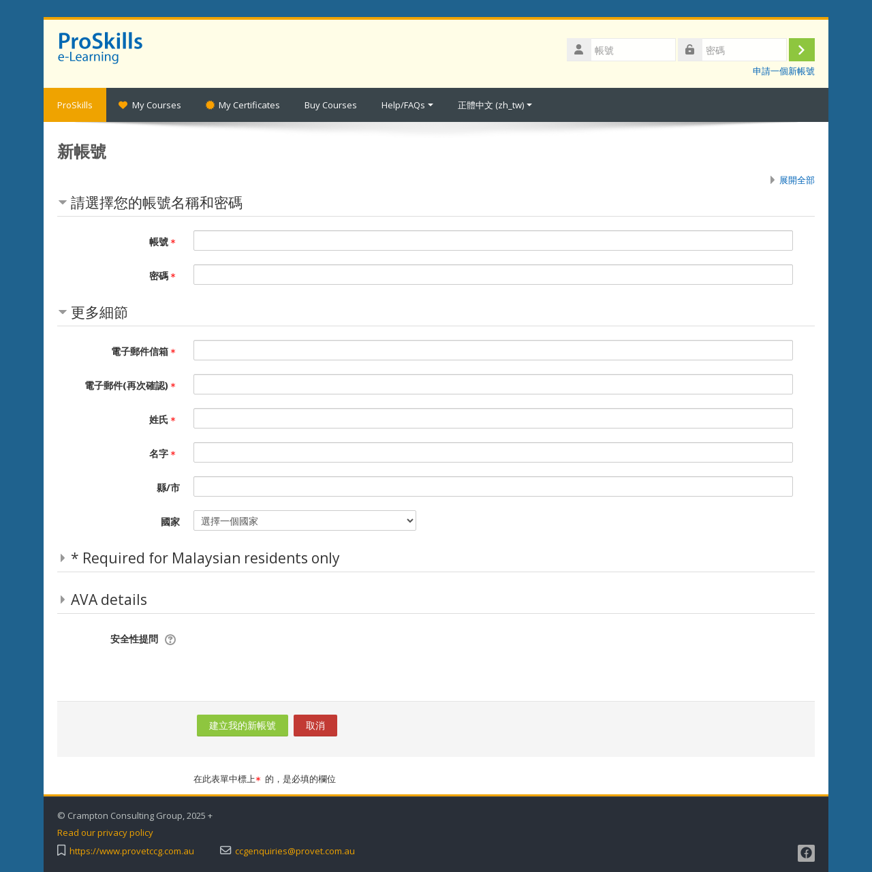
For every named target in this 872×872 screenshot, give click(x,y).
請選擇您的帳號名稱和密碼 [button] (157, 202)
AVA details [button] (109, 599)
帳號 (164, 241)
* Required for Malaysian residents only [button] (205, 557)
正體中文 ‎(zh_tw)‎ (495, 105)
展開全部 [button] (797, 180)
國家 (170, 521)
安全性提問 (134, 638)
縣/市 (168, 487)
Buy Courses (331, 105)
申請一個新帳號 (784, 71)
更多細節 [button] (99, 312)
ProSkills (75, 105)
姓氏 (164, 419)
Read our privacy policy (105, 833)
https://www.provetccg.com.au (131, 851)
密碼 (164, 275)
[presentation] (297, 654)
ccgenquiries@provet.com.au (295, 851)
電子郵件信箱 (145, 351)
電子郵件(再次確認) (132, 385)
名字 (164, 453)
